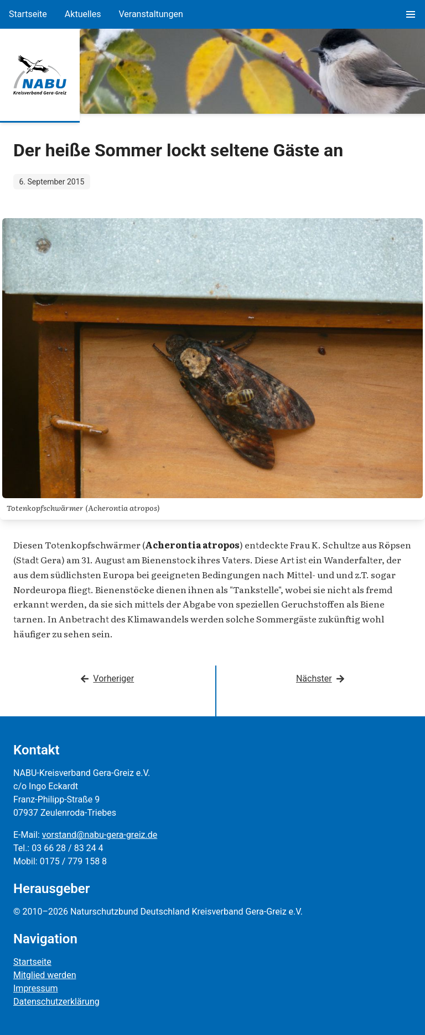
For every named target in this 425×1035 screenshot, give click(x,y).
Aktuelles (83, 14)
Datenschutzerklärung (56, 1001)
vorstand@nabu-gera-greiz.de (99, 835)
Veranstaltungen (150, 14)
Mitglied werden (44, 975)
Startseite (28, 14)
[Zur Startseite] (39, 75)
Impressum (35, 988)
